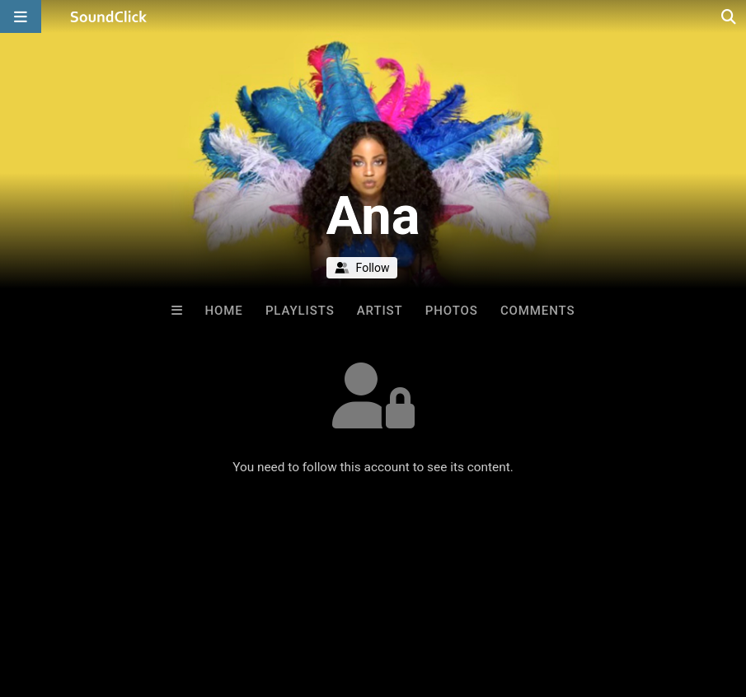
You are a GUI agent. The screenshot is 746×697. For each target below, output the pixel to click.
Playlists (300, 310)
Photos (451, 310)
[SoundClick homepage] (109, 16)
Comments (537, 310)
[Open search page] (729, 16)
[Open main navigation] (20, 16)
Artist (380, 310)
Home (224, 310)
